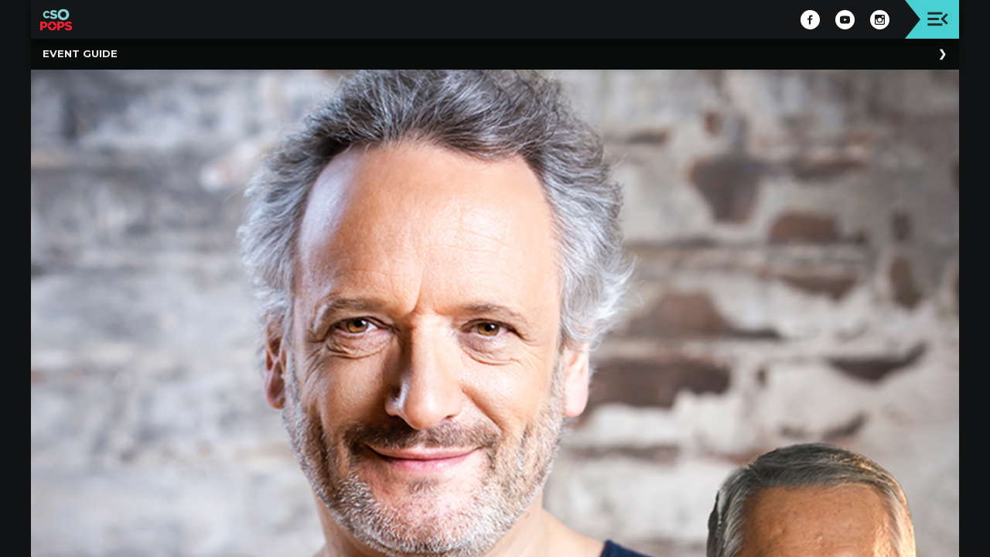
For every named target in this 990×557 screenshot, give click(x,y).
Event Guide (80, 53)
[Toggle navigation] (937, 18)
